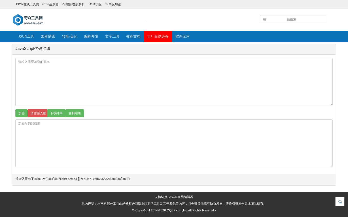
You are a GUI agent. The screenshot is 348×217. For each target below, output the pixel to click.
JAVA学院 (95, 4)
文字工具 (112, 36)
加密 (21, 113)
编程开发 (91, 36)
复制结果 (74, 113)
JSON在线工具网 (27, 4)
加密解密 (48, 36)
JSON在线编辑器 (181, 197)
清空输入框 (38, 113)
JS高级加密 (113, 4)
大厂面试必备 (158, 36)
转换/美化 (69, 36)
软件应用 (182, 36)
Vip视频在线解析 (73, 4)
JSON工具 (26, 36)
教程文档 (133, 36)
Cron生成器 (50, 4)
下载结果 (56, 113)
